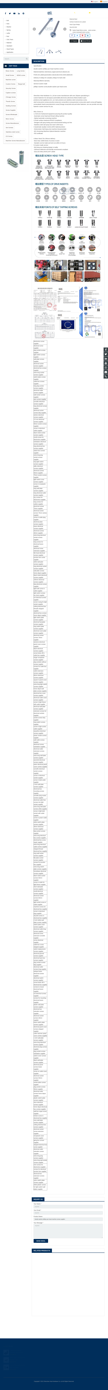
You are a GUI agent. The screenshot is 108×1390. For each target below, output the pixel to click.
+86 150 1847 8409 (11, 5)
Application (10, 67)
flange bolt (21, 99)
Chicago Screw (11, 112)
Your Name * (37, 1219)
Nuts (8, 38)
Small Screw (10, 90)
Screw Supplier (11, 125)
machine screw (58, 83)
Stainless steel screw (13, 147)
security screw (53, 117)
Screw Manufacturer (12, 138)
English (94, 1)
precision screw (78, 117)
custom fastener (38, 112)
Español (103, 1)
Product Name (38, 1232)
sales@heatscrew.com (27, 5)
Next (64, 44)
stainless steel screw (73, 115)
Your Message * (38, 1239)
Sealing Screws (11, 120)
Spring (8, 45)
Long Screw (21, 86)
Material (9, 57)
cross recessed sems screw (81, 47)
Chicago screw (63, 119)
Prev (34, 44)
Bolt (8, 35)
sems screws (45, 117)
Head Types (10, 64)
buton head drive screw (80, 45)
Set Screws (9, 142)
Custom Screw (10, 99)
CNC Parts (10, 54)
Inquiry (74, 56)
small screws (38, 452)
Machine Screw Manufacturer (15, 155)
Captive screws (11, 107)
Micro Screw (10, 134)
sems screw (91, 45)
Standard (9, 61)
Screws (9, 32)
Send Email (86, 56)
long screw (37, 516)
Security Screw (11, 103)
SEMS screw (21, 90)
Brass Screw (10, 86)
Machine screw (11, 94)
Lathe (8, 48)
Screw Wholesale (11, 129)
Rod (8, 51)
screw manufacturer (63, 110)
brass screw (83, 115)
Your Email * (37, 1225)
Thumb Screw (10, 116)
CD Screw (9, 151)
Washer (9, 41)
